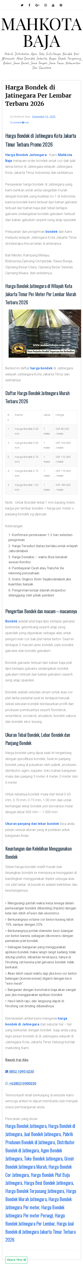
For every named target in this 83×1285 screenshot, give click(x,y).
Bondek (11, 621)
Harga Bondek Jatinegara (26, 155)
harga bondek (41, 368)
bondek (52, 232)
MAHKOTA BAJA (41, 31)
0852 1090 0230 (19, 1072)
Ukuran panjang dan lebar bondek (32, 824)
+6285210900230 (20, 1083)
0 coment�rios (19, 122)
